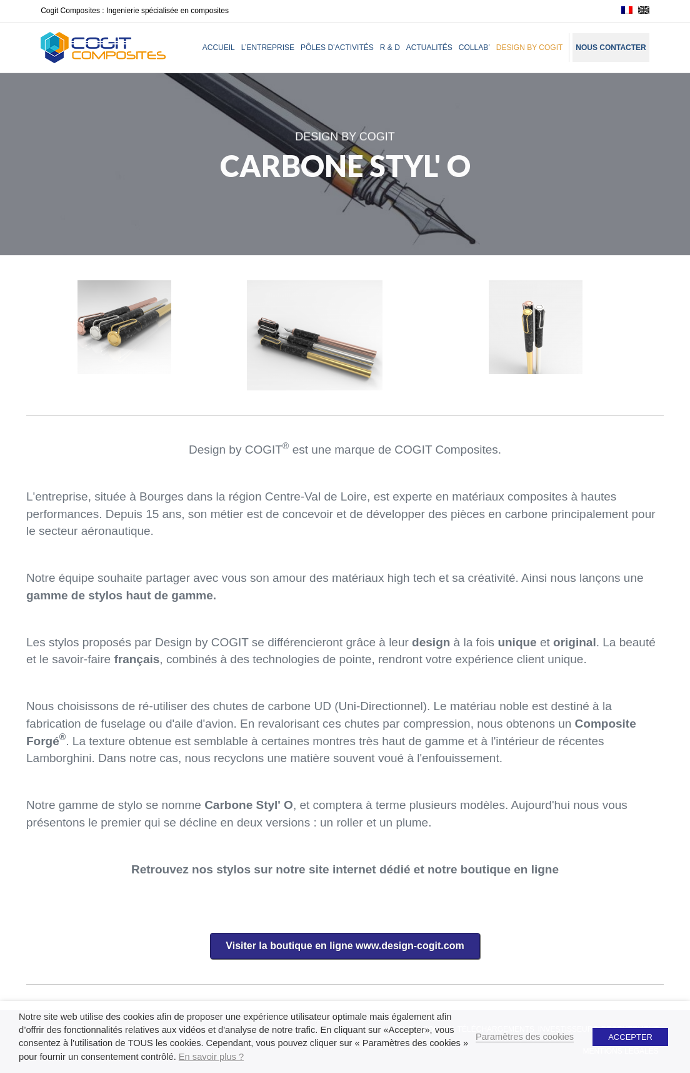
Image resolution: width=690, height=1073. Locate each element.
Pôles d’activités (337, 47)
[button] (344, 946)
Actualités (429, 47)
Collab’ (474, 47)
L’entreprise (267, 47)
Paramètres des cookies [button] (525, 1037)
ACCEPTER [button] (630, 1037)
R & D (390, 47)
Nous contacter (611, 47)
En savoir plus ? (211, 1057)
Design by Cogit (529, 47)
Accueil (218, 47)
